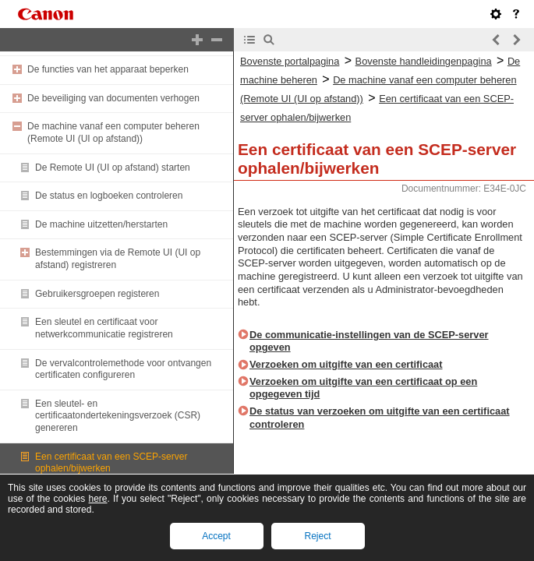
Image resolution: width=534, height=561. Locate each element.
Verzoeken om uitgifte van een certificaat (346, 364)
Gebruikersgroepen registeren (97, 293)
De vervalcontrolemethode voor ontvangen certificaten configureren (123, 369)
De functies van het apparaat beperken (108, 69)
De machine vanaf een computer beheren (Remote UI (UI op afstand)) (113, 132)
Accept (216, 536)
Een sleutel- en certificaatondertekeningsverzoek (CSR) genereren (117, 415)
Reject (317, 536)
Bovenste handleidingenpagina (423, 61)
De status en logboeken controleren (108, 195)
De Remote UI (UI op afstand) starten (112, 167)
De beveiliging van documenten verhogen (113, 98)
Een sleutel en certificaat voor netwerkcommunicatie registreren (104, 328)
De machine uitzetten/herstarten (101, 224)
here (98, 498)
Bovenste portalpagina (289, 61)
